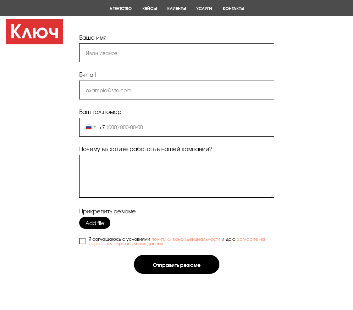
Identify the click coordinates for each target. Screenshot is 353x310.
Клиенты (176, 8)
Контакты (233, 8)
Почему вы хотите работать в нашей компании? (145, 148)
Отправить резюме (177, 264)
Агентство (120, 8)
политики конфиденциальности (186, 239)
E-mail (87, 74)
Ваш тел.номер (100, 111)
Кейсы (149, 8)
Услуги (204, 8)
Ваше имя (92, 37)
